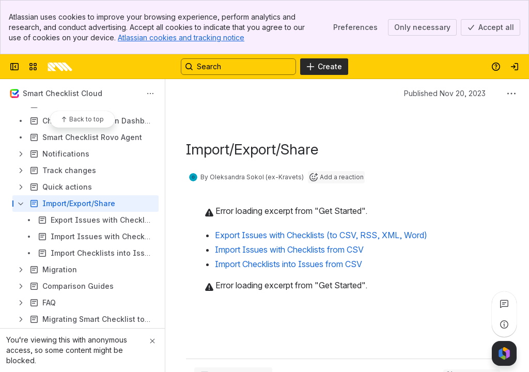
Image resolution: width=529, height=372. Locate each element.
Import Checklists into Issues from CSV (288, 264)
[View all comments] (504, 304)
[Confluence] (59, 66)
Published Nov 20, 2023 (445, 93)
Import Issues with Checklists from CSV (289, 249)
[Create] (324, 66)
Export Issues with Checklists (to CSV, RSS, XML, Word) (321, 235)
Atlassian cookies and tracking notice (181, 37)
